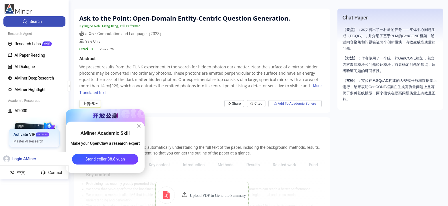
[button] (202, 195)
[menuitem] (34, 21)
